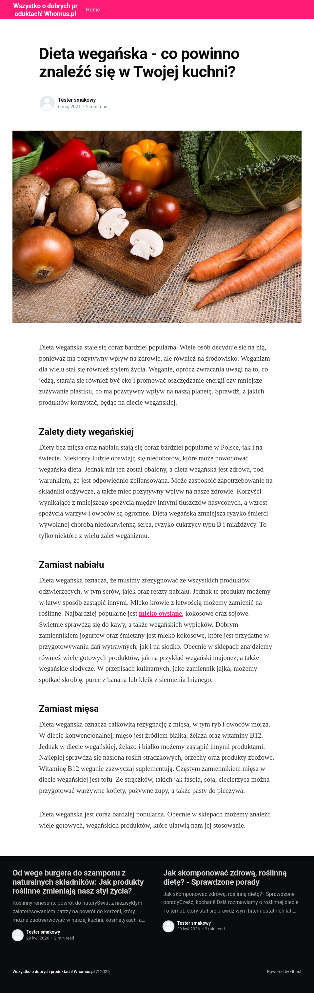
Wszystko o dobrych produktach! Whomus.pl (53, 971)
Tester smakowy (77, 100)
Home (93, 10)
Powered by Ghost (284, 971)
